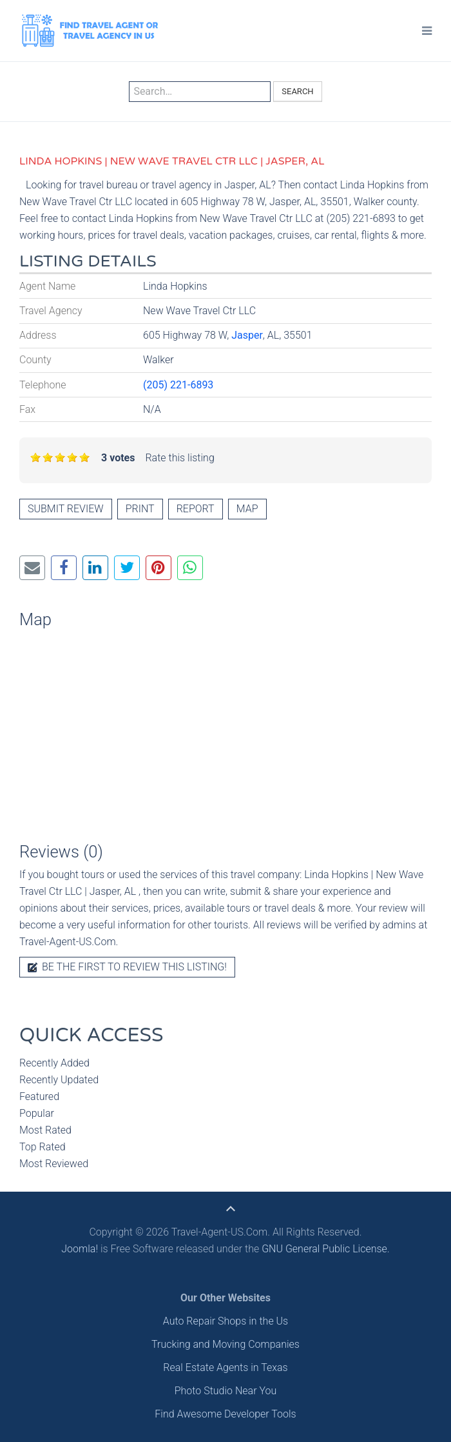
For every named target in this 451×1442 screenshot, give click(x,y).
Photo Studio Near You (226, 1391)
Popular (36, 1113)
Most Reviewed (53, 1163)
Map (247, 509)
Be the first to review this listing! (127, 967)
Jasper (247, 335)
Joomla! (79, 1249)
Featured (39, 1096)
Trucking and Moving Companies (225, 1344)
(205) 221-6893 (178, 385)
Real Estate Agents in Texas (225, 1367)
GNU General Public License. (326, 1249)
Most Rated (45, 1130)
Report (196, 509)
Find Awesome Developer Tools (225, 1414)
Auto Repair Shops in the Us (225, 1321)
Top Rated (42, 1147)
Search (297, 91)
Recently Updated (59, 1080)
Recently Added (54, 1063)
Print (140, 509)
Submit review (66, 509)
